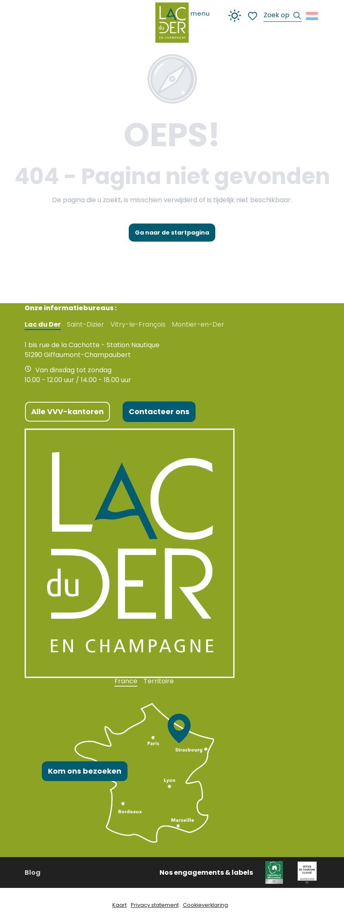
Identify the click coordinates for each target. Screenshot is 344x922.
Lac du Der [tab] (43, 324)
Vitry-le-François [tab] (138, 324)
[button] (283, 16)
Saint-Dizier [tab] (85, 324)
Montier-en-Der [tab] (198, 324)
